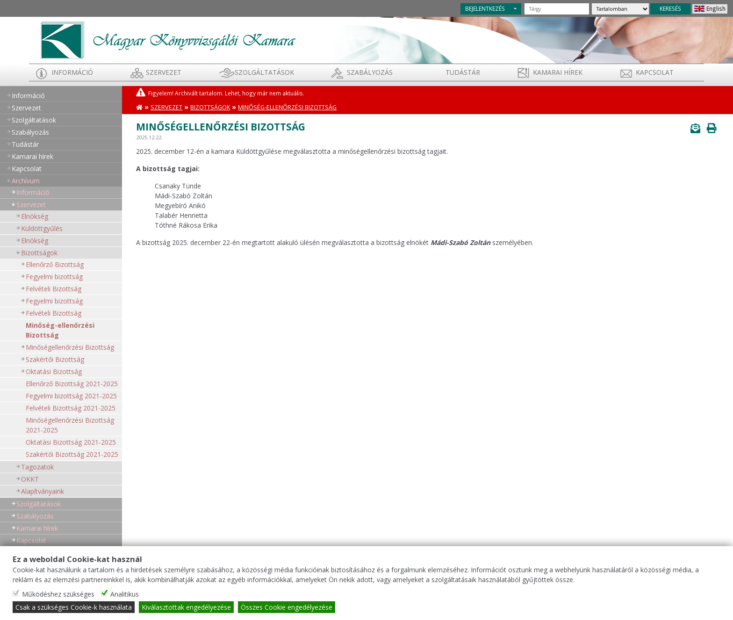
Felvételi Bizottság (53, 288)
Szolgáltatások (264, 72)
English (716, 8)
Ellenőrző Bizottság (55, 264)
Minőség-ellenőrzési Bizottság (60, 330)
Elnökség (34, 216)
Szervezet (163, 72)
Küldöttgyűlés (42, 228)
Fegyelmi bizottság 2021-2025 (71, 395)
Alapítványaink (42, 491)
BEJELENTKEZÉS (485, 8)
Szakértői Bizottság (55, 359)
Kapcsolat (655, 72)
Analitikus (124, 594)
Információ (72, 72)
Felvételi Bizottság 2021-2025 (70, 408)
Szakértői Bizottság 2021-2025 (72, 454)
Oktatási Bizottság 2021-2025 (71, 442)
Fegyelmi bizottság (54, 276)
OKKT (30, 479)
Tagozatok (37, 466)
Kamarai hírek (557, 72)
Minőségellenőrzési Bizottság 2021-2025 (70, 425)
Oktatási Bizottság (54, 371)
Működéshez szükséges (58, 594)
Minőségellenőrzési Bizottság (70, 347)
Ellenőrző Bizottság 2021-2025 (72, 383)
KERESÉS (670, 8)
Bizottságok (39, 252)
